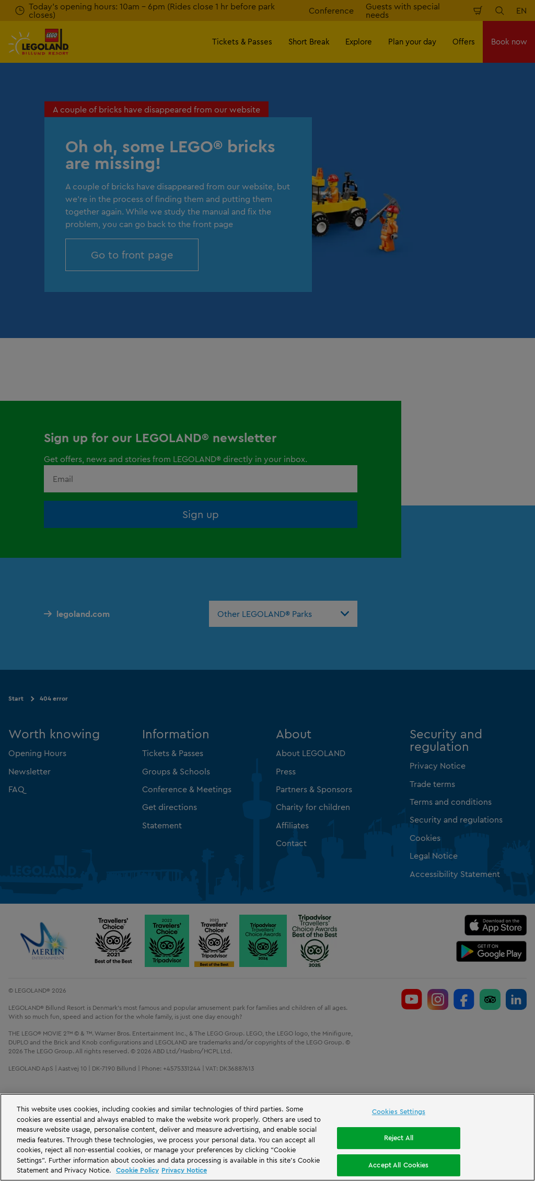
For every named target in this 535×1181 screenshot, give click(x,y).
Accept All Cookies (398, 1165)
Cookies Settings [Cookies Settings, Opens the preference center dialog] (398, 1111)
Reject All (398, 1137)
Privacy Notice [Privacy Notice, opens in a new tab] (184, 1170)
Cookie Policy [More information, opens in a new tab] (137, 1170)
